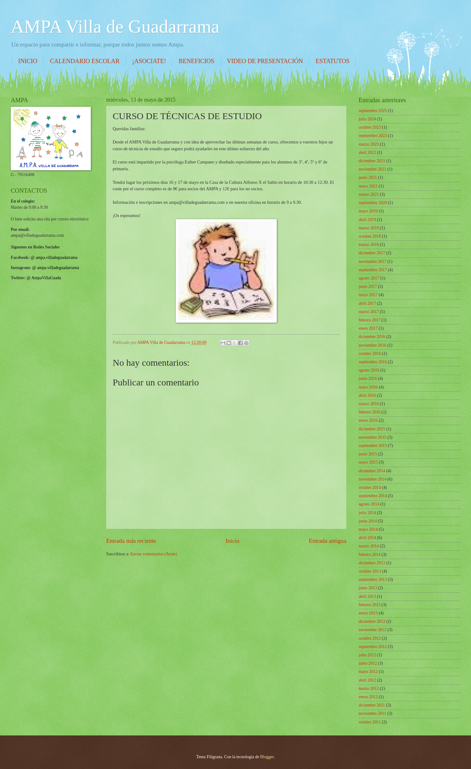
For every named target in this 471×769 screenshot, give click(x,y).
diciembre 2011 (372, 705)
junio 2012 (368, 663)
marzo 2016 (369, 403)
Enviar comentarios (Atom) (153, 554)
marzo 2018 (369, 244)
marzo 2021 (369, 194)
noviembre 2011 (372, 713)
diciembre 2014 (372, 471)
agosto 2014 (369, 504)
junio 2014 (368, 521)
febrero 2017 (369, 320)
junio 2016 (368, 378)
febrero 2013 (369, 604)
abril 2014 (367, 537)
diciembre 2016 (372, 336)
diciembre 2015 (372, 429)
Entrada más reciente (131, 540)
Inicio (233, 540)
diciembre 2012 (372, 621)
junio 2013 (368, 588)
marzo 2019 (369, 228)
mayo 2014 (368, 529)
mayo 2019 (368, 211)
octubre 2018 (370, 236)
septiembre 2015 (373, 445)
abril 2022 (367, 152)
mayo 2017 (368, 294)
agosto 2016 (369, 370)
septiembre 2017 (373, 270)
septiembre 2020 (373, 202)
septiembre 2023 (373, 135)
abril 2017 (367, 303)
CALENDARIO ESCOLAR (84, 61)
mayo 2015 (368, 462)
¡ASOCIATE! (149, 61)
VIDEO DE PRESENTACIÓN (265, 61)
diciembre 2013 (372, 563)
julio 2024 (367, 119)
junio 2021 (368, 177)
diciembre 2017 (372, 253)
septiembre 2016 (373, 362)
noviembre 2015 (372, 437)
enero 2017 (368, 328)
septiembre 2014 (373, 495)
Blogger (267, 757)
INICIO (27, 61)
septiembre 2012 (373, 646)
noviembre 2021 (372, 169)
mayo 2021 (368, 186)
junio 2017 (368, 286)
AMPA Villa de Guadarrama (115, 26)
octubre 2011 (370, 722)
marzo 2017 (369, 311)
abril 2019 (367, 219)
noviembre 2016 (372, 345)
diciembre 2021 (372, 161)
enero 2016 (368, 420)
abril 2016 (367, 395)
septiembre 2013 (373, 579)
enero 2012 (368, 697)
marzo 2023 (369, 144)
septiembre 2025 (373, 110)
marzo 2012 (369, 688)
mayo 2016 (368, 387)
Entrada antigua (327, 540)
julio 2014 (367, 512)
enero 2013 (368, 613)
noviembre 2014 (372, 479)
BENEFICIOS (196, 61)
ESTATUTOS (332, 61)
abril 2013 (367, 596)
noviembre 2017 (372, 261)
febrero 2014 (369, 554)
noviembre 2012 (372, 629)
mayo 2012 (368, 671)
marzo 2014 (369, 546)
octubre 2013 (370, 571)
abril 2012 (367, 680)
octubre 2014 (370, 487)
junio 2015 (368, 454)
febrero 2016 (369, 412)
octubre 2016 (370, 353)
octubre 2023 (370, 127)
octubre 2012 (370, 638)
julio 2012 (367, 655)
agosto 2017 (369, 278)
